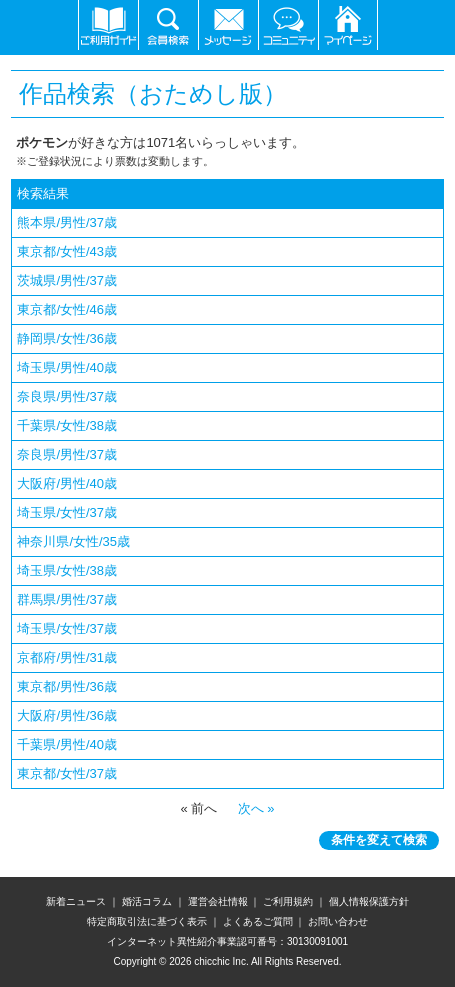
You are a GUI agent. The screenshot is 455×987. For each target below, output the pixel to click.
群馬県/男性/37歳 (67, 599)
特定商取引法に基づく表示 (147, 921)
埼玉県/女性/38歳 (67, 570)
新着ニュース (76, 901)
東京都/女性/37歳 (67, 773)
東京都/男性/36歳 (67, 686)
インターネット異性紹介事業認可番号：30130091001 (227, 941)
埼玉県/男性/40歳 (67, 367)
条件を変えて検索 (379, 840)
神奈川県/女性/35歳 (73, 541)
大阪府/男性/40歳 (67, 483)
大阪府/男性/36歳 (67, 715)
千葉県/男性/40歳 (67, 744)
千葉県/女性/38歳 (67, 425)
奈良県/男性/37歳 (67, 396)
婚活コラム (147, 901)
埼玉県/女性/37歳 (67, 512)
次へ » (254, 808)
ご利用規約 (288, 901)
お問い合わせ (338, 921)
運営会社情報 (218, 901)
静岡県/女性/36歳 (67, 338)
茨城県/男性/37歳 (67, 280)
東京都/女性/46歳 (67, 309)
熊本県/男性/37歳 (67, 222)
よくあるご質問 (258, 921)
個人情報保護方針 (369, 901)
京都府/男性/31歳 (67, 657)
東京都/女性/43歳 (67, 251)
